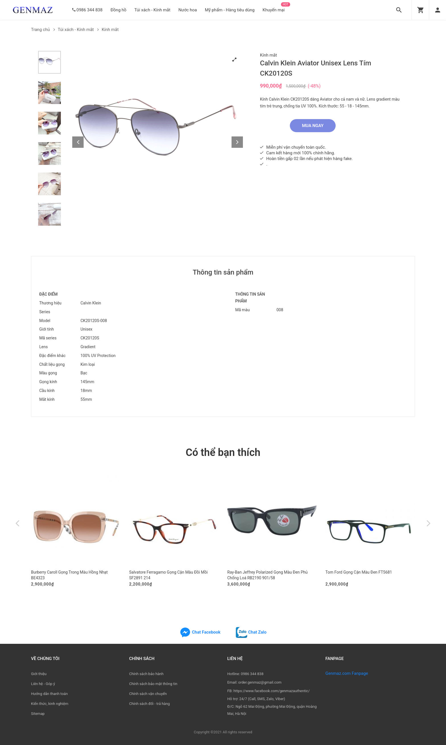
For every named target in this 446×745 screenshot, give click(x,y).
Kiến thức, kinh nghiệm (49, 704)
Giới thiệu (38, 674)
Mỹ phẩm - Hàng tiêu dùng (230, 10)
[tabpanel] (157, 136)
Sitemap (38, 713)
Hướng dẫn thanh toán (49, 694)
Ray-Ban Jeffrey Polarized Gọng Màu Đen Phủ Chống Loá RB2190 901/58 (267, 575)
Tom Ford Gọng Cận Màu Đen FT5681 (358, 572)
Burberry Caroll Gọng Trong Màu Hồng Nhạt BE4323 (69, 575)
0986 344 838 (90, 10)
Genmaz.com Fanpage (346, 673)
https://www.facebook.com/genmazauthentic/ (272, 691)
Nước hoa (187, 10)
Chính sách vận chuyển (148, 694)
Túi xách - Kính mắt (152, 10)
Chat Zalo (251, 632)
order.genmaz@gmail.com (260, 682)
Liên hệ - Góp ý (43, 684)
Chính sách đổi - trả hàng (149, 704)
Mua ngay (313, 125)
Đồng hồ (118, 10)
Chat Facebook (199, 632)
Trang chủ (43, 29)
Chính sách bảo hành (146, 674)
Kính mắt (110, 29)
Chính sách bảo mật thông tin (153, 684)
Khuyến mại (274, 10)
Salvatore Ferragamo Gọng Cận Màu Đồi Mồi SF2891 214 (168, 575)
